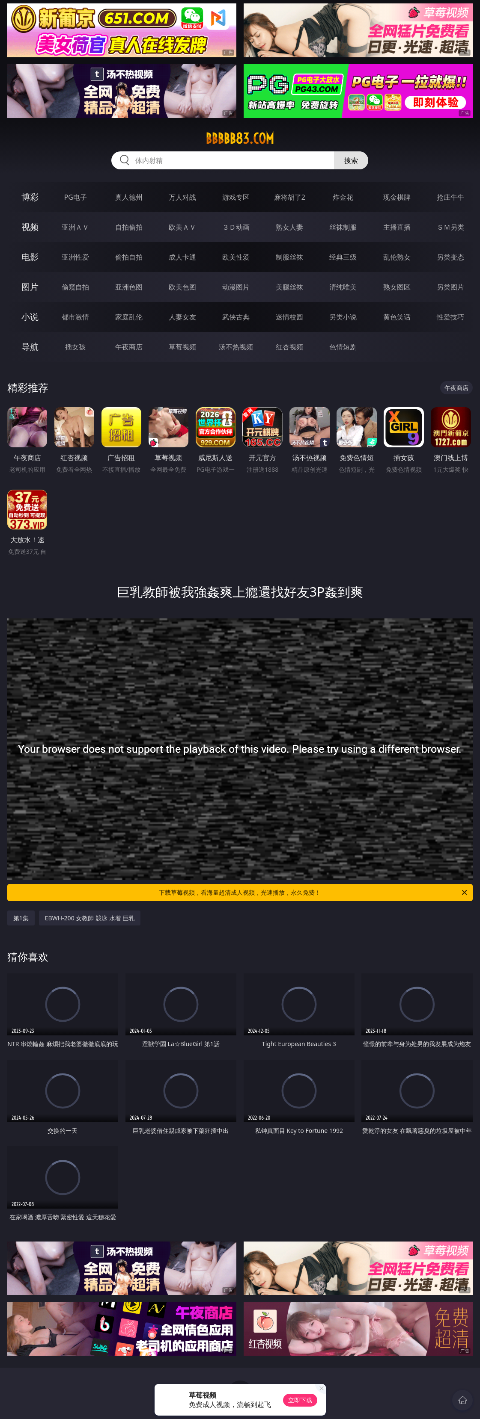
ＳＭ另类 (450, 227)
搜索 (351, 160)
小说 (30, 316)
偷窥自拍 (75, 287)
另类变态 (450, 257)
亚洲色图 (129, 287)
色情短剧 (343, 347)
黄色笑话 (397, 317)
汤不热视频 (236, 347)
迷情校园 (289, 317)
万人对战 (182, 197)
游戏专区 (236, 197)
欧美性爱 (236, 257)
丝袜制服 (343, 227)
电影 (30, 257)
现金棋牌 (397, 197)
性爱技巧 (450, 317)
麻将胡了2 (289, 197)
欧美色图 (182, 287)
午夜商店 (129, 347)
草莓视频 (182, 347)
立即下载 (300, 1400)
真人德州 (129, 197)
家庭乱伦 (129, 317)
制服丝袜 (289, 257)
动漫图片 (236, 287)
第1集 (21, 918)
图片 (30, 287)
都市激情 (75, 317)
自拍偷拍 (129, 227)
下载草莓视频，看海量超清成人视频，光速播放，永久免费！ (313, 892)
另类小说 (343, 317)
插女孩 (75, 347)
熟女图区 (397, 287)
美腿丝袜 (289, 287)
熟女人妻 (289, 227)
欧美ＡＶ (182, 227)
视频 (30, 227)
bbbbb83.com (240, 138)
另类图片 (450, 287)
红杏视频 (289, 347)
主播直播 (397, 227)
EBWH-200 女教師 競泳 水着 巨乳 (89, 918)
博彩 (30, 197)
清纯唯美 (343, 287)
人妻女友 (182, 317)
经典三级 (343, 257)
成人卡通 (182, 257)
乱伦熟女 (397, 257)
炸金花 (343, 197)
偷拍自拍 (129, 257)
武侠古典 (236, 317)
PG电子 (75, 197)
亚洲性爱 (75, 257)
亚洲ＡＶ (75, 227)
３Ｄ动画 (236, 227)
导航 (30, 346)
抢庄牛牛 (450, 197)
